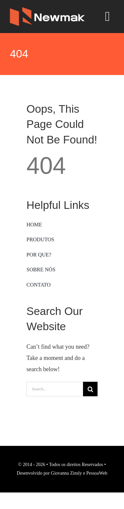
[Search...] (54, 389)
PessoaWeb (96, 473)
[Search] (90, 389)
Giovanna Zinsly (66, 473)
